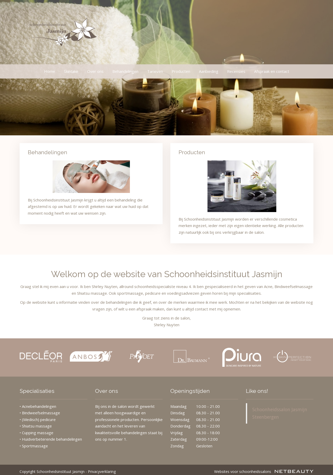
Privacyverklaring (102, 467)
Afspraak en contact (271, 71)
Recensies (236, 71)
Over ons (95, 71)
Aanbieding (208, 71)
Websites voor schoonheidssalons (263, 467)
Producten (181, 71)
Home (49, 71)
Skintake (71, 71)
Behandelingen (125, 71)
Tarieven (155, 71)
